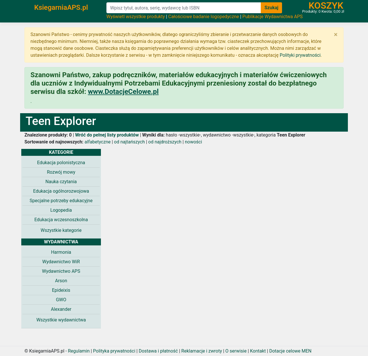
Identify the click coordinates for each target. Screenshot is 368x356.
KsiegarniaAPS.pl (61, 7)
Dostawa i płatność (158, 351)
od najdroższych (165, 142)
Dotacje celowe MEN (290, 351)
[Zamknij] (335, 34)
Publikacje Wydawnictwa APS (272, 16)
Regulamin (79, 351)
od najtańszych (129, 142)
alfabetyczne (98, 142)
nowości (193, 142)
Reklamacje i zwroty (201, 351)
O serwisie (236, 351)
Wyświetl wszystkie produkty (135, 16)
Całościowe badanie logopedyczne (203, 16)
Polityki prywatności (300, 55)
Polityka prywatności (114, 351)
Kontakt (258, 351)
